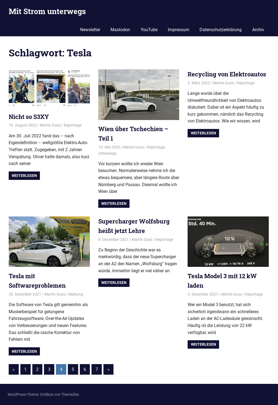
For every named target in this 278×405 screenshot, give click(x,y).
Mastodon (120, 29)
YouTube (149, 29)
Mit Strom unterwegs (47, 11)
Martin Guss (50, 125)
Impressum (178, 29)
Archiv (258, 29)
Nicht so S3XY (29, 117)
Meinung (75, 294)
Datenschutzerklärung (221, 29)
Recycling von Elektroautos (227, 74)
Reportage (72, 125)
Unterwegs (107, 153)
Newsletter (90, 29)
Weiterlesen (24, 175)
